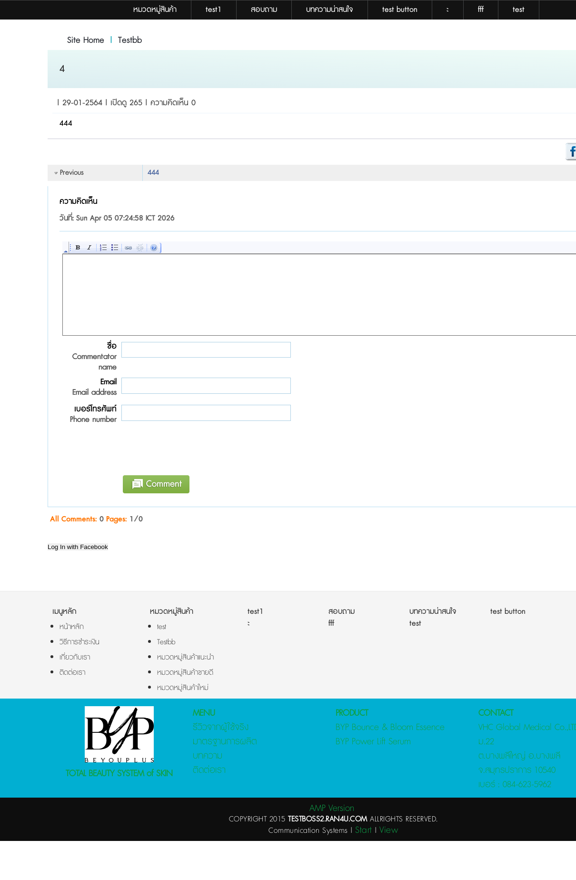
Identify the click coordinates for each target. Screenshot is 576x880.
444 (153, 173)
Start (363, 830)
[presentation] (190, 452)
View (388, 830)
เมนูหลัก (64, 611)
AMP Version (331, 808)
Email (88, 387)
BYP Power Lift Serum (373, 741)
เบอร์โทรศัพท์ (88, 414)
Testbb (130, 40)
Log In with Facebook (78, 546)
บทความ (207, 756)
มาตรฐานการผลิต (225, 741)
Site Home (85, 40)
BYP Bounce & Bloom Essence (390, 727)
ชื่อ (88, 356)
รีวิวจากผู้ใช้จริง (220, 727)
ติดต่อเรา (209, 770)
